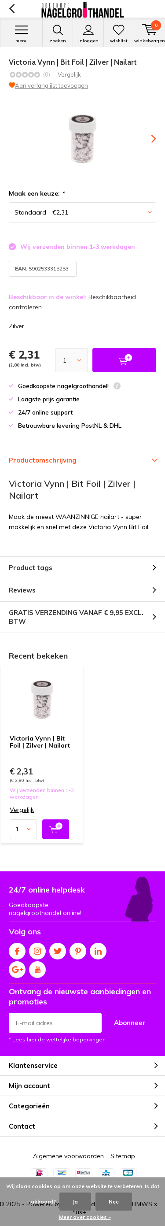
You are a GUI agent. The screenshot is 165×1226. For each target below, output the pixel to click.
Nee (114, 1201)
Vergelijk (69, 74)
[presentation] (147, 139)
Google (17, 967)
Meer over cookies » (85, 1217)
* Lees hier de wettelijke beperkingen (57, 1039)
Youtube (37, 967)
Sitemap (122, 1156)
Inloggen (88, 34)
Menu (21, 34)
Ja (75, 1201)
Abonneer (130, 1023)
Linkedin (98, 949)
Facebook (17, 949)
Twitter (57, 949)
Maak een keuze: (36, 193)
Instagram (37, 949)
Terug (11, 9)
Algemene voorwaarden (68, 1156)
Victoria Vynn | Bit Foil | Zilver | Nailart (40, 741)
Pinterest (78, 949)
